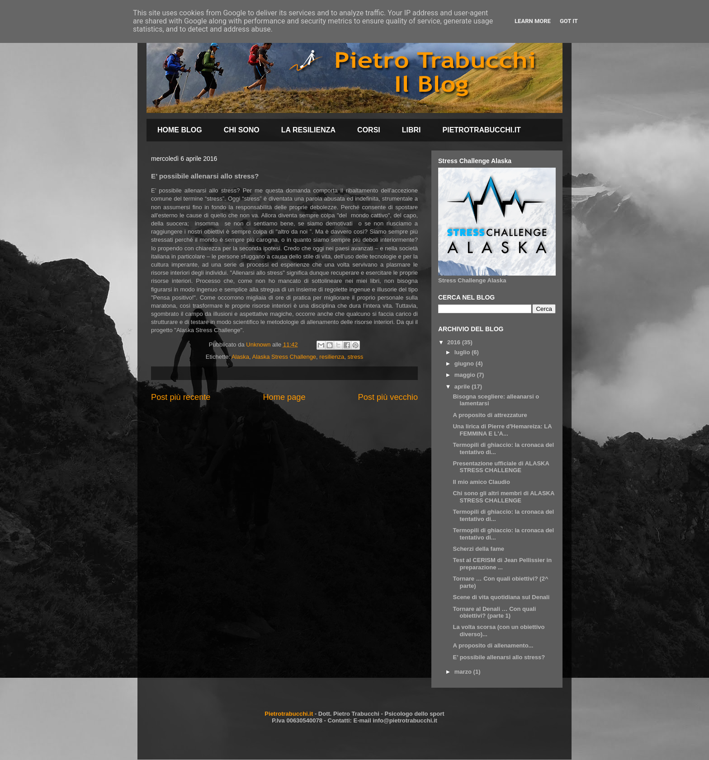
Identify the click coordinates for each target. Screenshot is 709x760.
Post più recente (180, 397)
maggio (465, 374)
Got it (569, 21)
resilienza (331, 356)
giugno (465, 363)
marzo (463, 671)
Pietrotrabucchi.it (289, 713)
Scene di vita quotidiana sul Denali (501, 597)
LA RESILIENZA (308, 130)
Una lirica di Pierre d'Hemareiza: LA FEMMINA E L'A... (502, 430)
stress (356, 356)
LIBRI (411, 130)
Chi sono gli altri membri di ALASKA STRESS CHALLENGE (503, 497)
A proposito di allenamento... (493, 645)
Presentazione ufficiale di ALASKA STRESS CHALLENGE (501, 467)
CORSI (368, 130)
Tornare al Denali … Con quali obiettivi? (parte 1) (494, 612)
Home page (284, 397)
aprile (463, 386)
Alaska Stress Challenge (284, 356)
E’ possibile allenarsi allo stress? (499, 657)
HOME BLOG (179, 130)
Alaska (240, 356)
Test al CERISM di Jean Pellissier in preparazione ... (502, 564)
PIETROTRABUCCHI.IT (482, 130)
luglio (463, 352)
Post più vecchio (388, 397)
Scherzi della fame (478, 548)
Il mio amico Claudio (481, 482)
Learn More (533, 21)
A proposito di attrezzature (490, 415)
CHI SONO (242, 130)
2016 (454, 342)
